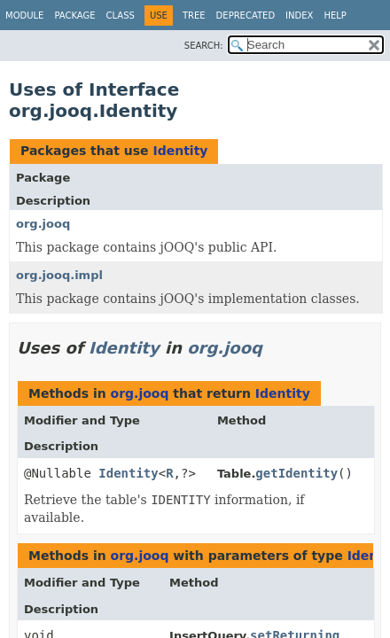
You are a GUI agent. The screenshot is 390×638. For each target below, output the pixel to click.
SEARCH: (203, 46)
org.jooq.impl (59, 275)
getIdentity (296, 473)
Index (299, 15)
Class (120, 15)
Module (24, 15)
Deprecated (246, 15)
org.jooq (43, 223)
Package (74, 15)
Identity (179, 151)
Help (335, 15)
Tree (194, 15)
